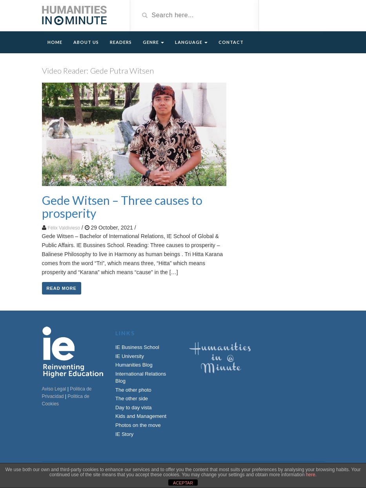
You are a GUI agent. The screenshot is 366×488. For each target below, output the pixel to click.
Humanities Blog (134, 365)
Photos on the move (138, 425)
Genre (153, 42)
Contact (231, 42)
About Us (86, 42)
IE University (129, 356)
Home (54, 42)
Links (125, 333)
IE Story (124, 434)
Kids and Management (140, 416)
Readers (121, 42)
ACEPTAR (183, 483)
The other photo (133, 390)
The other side (131, 398)
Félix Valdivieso (63, 228)
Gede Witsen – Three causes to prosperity (122, 206)
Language (191, 42)
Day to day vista (133, 407)
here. (311, 474)
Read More (61, 288)
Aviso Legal (54, 389)
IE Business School (137, 347)
